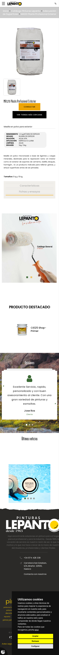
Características (29, 185)
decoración (10, 613)
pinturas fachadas (11, 607)
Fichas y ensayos (29, 191)
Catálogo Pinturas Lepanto (25, 11)
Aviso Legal (7, 643)
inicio (6, 11)
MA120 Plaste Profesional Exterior (38, 14)
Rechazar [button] (35, 641)
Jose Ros (29, 410)
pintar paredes (9, 620)
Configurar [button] (35, 646)
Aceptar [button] (35, 636)
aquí (37, 630)
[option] (29, 51)
